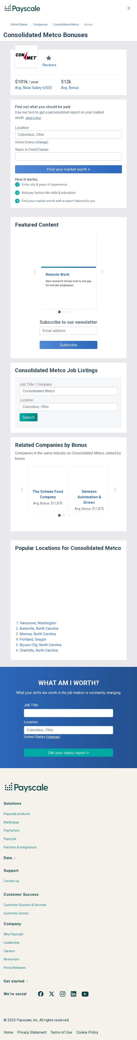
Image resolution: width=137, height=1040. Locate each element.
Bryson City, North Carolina (40, 645)
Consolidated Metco (66, 24)
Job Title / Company (36, 384)
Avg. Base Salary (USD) (33, 88)
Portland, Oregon (33, 639)
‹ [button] (34, 271)
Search (29, 417)
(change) (41, 142)
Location (26, 400)
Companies (40, 24)
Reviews (49, 65)
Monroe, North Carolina (38, 634)
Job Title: (31, 705)
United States (19, 24)
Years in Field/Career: (32, 149)
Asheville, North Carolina (39, 628)
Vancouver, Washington (38, 623)
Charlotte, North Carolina (39, 650)
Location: (22, 128)
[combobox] (68, 135)
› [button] (102, 271)
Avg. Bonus (70, 88)
